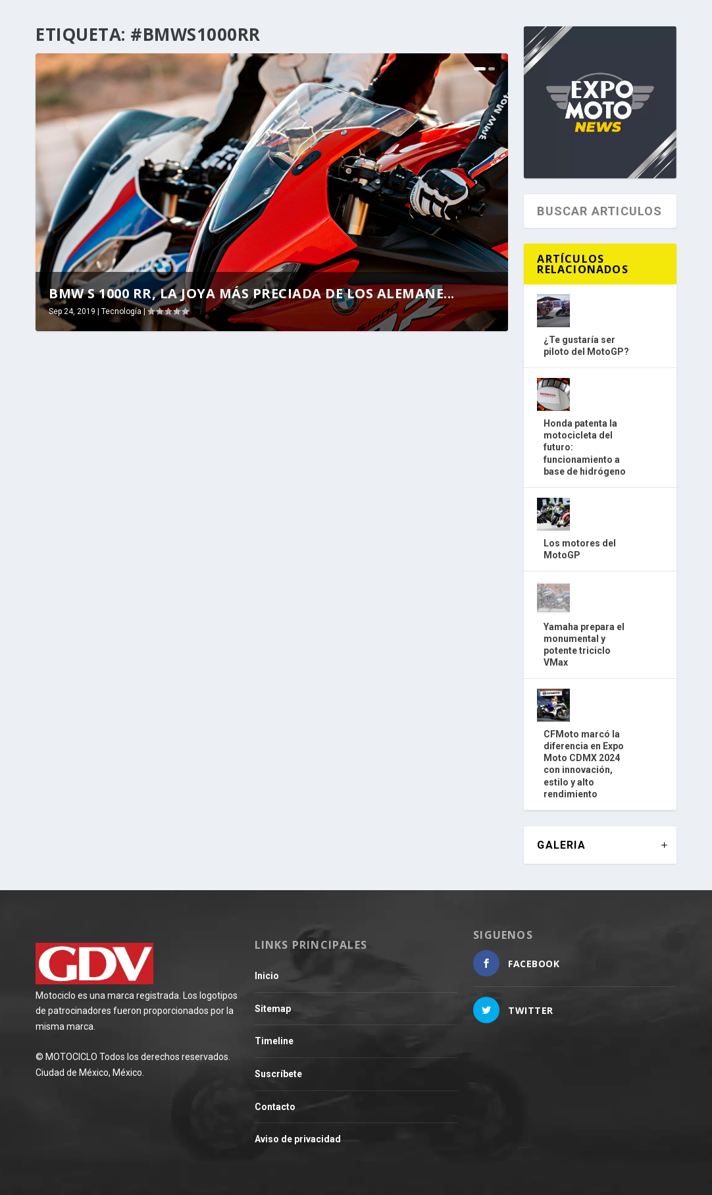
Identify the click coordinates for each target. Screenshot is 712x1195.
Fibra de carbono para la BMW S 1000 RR (380, 511)
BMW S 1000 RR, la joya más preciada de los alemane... (252, 293)
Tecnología (121, 311)
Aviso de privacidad (298, 1139)
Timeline (274, 1041)
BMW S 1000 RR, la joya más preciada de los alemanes (125, 511)
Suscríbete (278, 1074)
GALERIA (561, 845)
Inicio (267, 975)
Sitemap (273, 1008)
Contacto (275, 1107)
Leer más (82, 643)
